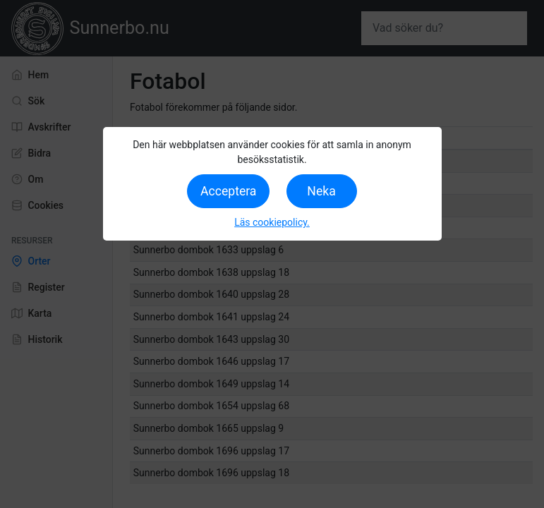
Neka (321, 191)
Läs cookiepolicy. (272, 222)
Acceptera (228, 191)
